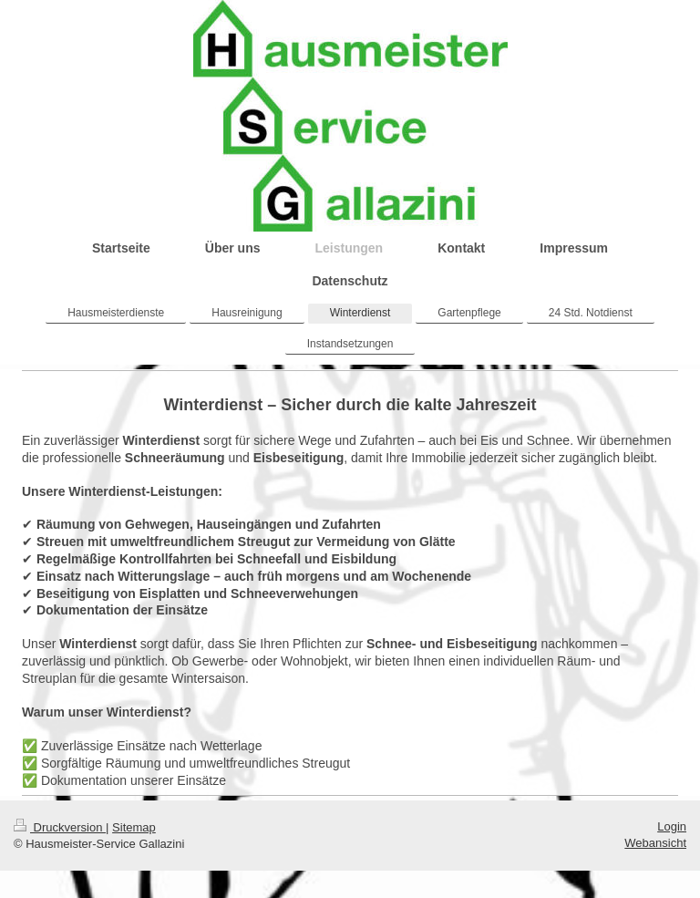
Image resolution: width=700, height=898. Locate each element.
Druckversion (60, 827)
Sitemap (134, 827)
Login (671, 826)
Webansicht (655, 843)
